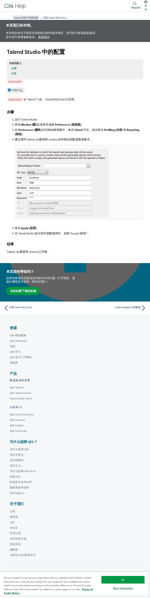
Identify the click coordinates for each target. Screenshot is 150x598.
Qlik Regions (17, 493)
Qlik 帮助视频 (18, 335)
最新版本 (44, 37)
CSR (12, 522)
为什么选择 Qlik (19, 449)
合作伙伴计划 (18, 538)
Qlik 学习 (15, 351)
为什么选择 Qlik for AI (23, 471)
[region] (74, 585)
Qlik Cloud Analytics (22, 414)
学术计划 (15, 533)
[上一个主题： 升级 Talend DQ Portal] (38, 308)
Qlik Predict (16, 425)
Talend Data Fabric (21, 398)
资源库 (14, 362)
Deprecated (14, 81)
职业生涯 (15, 544)
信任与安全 (17, 454)
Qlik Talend (16, 387)
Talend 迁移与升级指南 (25, 17)
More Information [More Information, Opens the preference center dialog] (123, 588)
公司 (12, 511)
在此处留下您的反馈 (23, 291)
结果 (14, 73)
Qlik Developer (18, 341)
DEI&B (13, 527)
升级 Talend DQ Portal (54, 17)
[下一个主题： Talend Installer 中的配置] (111, 308)
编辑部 (14, 549)
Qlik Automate (18, 431)
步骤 (14, 68)
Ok (122, 579)
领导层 (14, 517)
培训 (12, 346)
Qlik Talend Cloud (20, 393)
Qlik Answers (17, 420)
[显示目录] (8, 17)
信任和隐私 (17, 460)
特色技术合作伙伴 (21, 482)
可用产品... (18, 90)
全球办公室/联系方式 (23, 555)
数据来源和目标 (19, 487)
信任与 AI (15, 465)
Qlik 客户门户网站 (21, 357)
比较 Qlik (15, 476)
